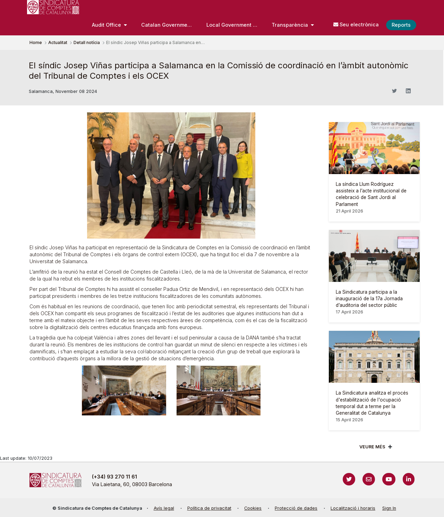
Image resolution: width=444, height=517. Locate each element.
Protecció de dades (296, 508)
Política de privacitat (209, 508)
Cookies (253, 508)
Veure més (372, 446)
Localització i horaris (353, 508)
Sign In (389, 508)
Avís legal (164, 508)
